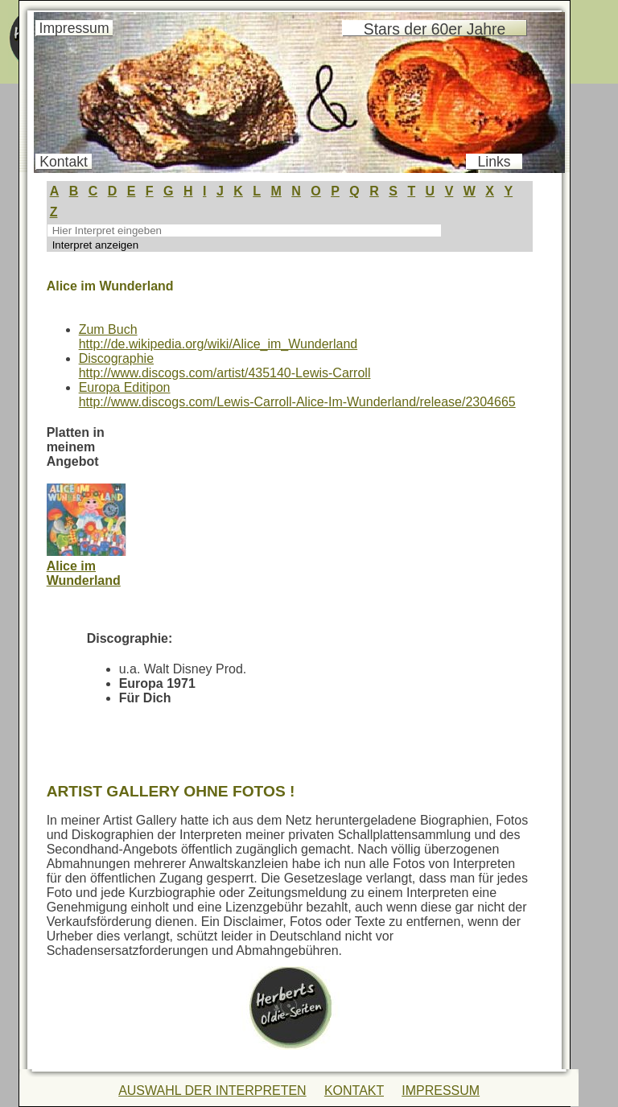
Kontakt (63, 162)
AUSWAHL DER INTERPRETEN (212, 1090)
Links (494, 162)
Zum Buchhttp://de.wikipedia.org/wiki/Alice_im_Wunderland (218, 337)
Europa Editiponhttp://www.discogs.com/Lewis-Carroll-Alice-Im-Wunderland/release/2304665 (297, 395)
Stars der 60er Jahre (434, 29)
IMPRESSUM (441, 1090)
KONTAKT (354, 1090)
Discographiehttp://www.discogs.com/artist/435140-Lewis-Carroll (225, 366)
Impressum (74, 28)
